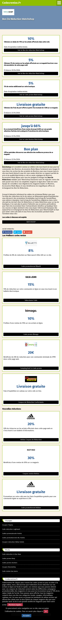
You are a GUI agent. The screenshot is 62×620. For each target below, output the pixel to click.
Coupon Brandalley (9, 567)
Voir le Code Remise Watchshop (31, 139)
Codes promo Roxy (8, 558)
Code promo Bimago (30, 334)
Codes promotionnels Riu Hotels (13, 538)
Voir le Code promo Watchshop (31, 95)
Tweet (17, 232)
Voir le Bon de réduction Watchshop (31, 50)
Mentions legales (15, 605)
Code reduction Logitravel (11, 529)
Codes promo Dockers (9, 563)
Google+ (27, 232)
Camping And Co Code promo (31, 368)
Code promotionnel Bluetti (31, 266)
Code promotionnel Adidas (31, 508)
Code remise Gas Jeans (10, 571)
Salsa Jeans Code (31, 300)
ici (46, 611)
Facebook (7, 232)
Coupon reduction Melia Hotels (13, 542)
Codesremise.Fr (11, 2)
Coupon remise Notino (31, 474)
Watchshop (31, 222)
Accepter (26, 616)
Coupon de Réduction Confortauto (31, 402)
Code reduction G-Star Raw (11, 554)
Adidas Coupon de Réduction (31, 440)
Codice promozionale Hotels (12, 533)
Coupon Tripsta (7, 525)
